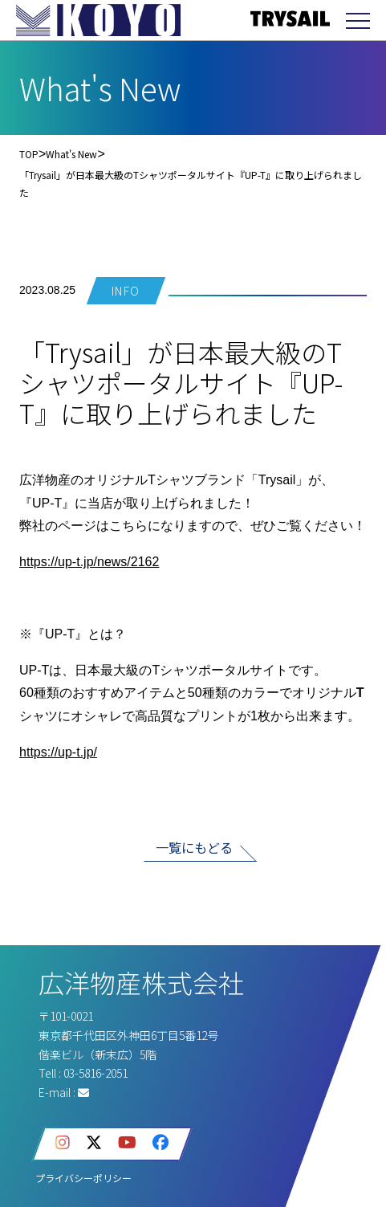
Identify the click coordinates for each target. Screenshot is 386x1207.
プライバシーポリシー (83, 1178)
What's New (71, 154)
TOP (29, 154)
